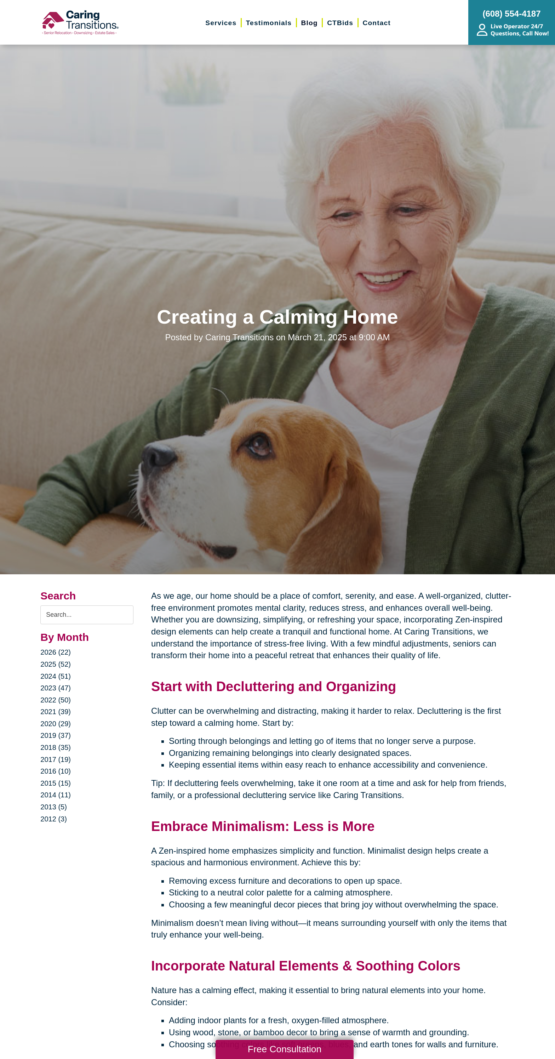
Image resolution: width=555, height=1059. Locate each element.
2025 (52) (55, 664)
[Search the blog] (86, 614)
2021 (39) (55, 712)
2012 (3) (53, 819)
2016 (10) (55, 771)
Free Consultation (284, 1049)
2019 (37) (55, 735)
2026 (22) (55, 652)
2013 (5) (53, 807)
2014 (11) (55, 795)
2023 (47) (55, 688)
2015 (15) (55, 783)
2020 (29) (55, 724)
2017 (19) (55, 759)
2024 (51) (55, 676)
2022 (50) (55, 700)
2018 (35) (55, 747)
